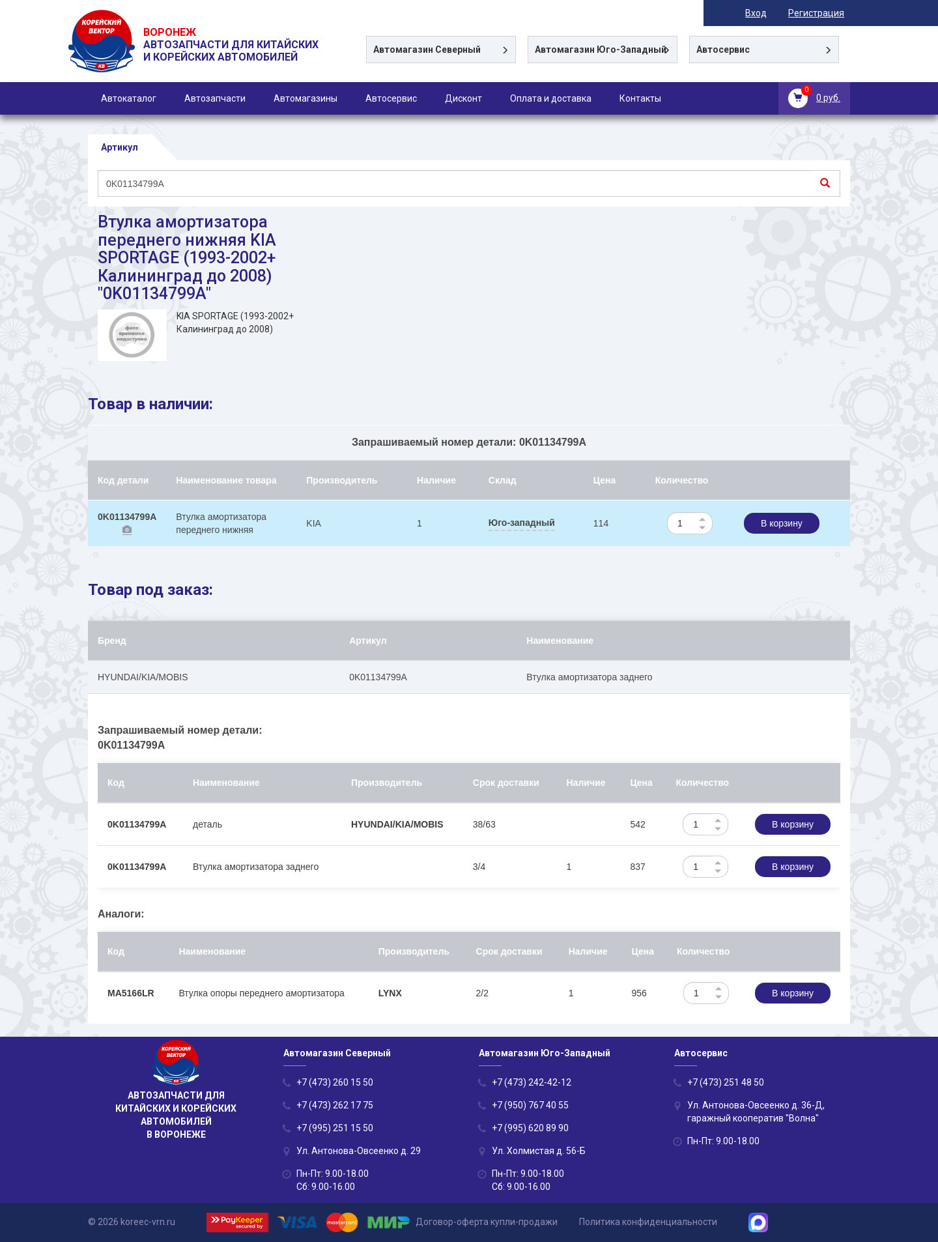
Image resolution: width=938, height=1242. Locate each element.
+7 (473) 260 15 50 (334, 1082)
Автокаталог (128, 98)
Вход (762, 13)
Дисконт (463, 98)
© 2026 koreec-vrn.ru (131, 1222)
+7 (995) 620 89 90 (530, 1128)
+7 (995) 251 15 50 (334, 1128)
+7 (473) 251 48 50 (725, 1082)
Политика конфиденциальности (648, 1222)
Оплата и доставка (550, 98)
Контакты (640, 98)
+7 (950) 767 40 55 (530, 1105)
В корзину (782, 523)
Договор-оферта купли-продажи (487, 1222)
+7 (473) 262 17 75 (334, 1105)
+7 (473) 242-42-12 (531, 1082)
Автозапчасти (215, 98)
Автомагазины (305, 98)
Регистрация (822, 13)
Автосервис (391, 98)
